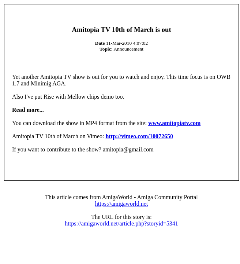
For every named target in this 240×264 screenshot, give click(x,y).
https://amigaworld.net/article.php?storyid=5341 (121, 223)
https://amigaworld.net (121, 204)
